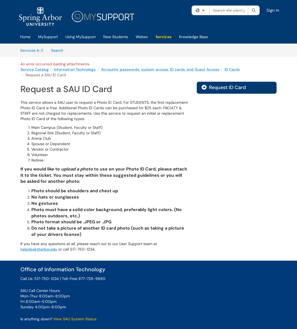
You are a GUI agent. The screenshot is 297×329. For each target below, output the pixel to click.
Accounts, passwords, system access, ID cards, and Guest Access (160, 69)
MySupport (48, 36)
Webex (142, 36)
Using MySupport (80, 36)
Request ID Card (224, 87)
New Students (115, 36)
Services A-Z (31, 50)
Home (25, 36)
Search (59, 50)
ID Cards (232, 69)
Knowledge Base (193, 36)
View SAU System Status (74, 318)
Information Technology (75, 69)
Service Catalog (34, 69)
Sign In (272, 10)
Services (163, 36)
